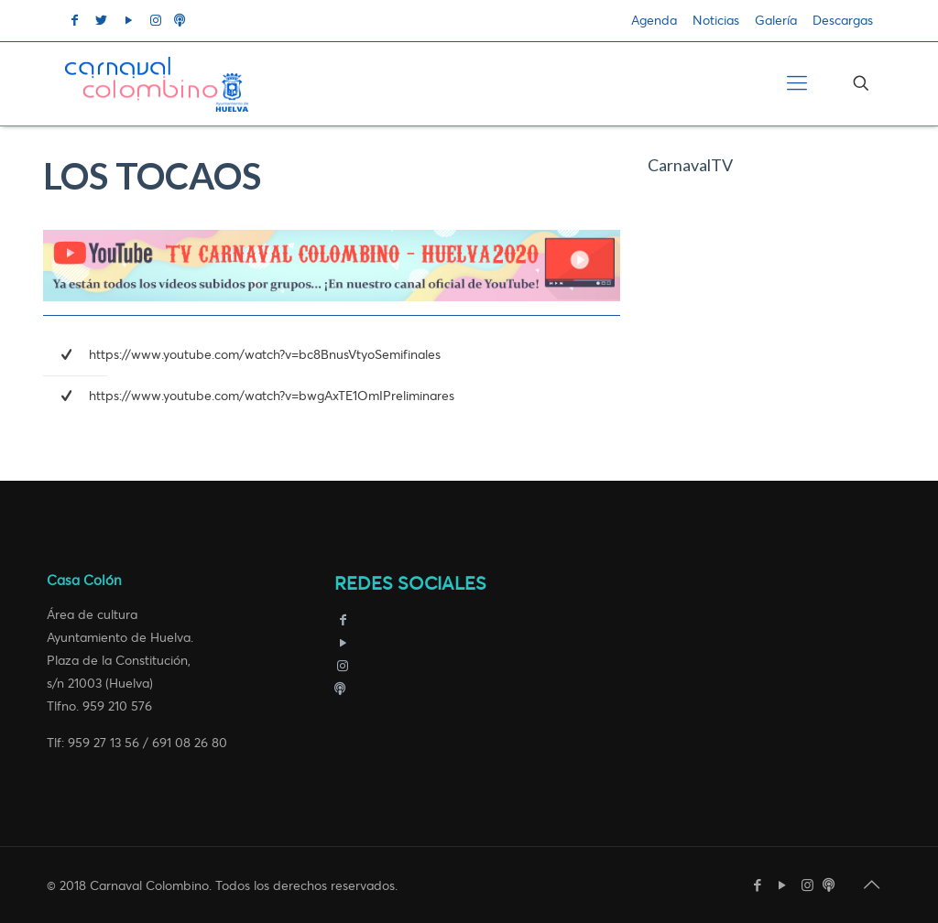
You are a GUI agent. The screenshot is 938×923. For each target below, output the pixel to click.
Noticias (716, 20)
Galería (776, 20)
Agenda (654, 20)
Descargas (843, 20)
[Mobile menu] (797, 83)
